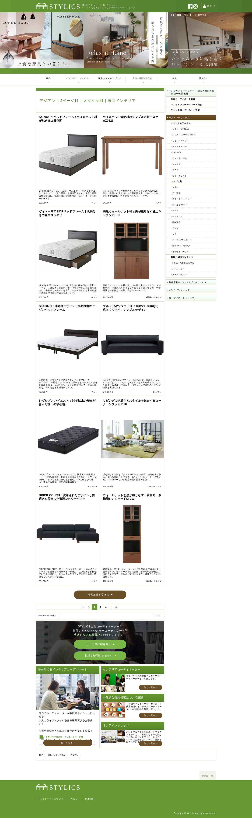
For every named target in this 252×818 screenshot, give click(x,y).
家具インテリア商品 (179, 117)
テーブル (176, 193)
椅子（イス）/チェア (181, 199)
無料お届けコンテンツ (182, 257)
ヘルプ (74, 799)
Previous (4, 40)
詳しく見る (67, 743)
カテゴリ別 (176, 181)
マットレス (177, 216)
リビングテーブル (180, 141)
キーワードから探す (47, 615)
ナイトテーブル (179, 158)
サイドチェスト (179, 176)
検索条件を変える (99, 594)
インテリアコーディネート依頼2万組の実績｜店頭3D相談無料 (191, 92)
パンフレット (178, 269)
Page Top (208, 775)
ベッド (175, 210)
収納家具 (176, 222)
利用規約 (89, 799)
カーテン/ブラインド (181, 240)
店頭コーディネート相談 (183, 99)
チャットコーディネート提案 (185, 110)
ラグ (174, 234)
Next (248, 40)
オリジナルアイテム (181, 123)
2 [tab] (115, 70)
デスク (175, 170)
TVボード (176, 152)
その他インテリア (180, 252)
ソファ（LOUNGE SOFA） (185, 135)
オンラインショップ (179, 290)
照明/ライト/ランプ (181, 246)
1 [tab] (108, 70)
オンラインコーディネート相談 (186, 104)
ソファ (175, 187)
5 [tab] (136, 70)
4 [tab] (129, 70)
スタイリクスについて (52, 799)
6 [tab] (143, 70)
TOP (41, 755)
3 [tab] (122, 70)
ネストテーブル (179, 146)
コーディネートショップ (181, 298)
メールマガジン (179, 274)
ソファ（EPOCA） (181, 129)
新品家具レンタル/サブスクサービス (188, 282)
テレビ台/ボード (179, 205)
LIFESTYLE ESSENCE (183, 263)
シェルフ (176, 164)
